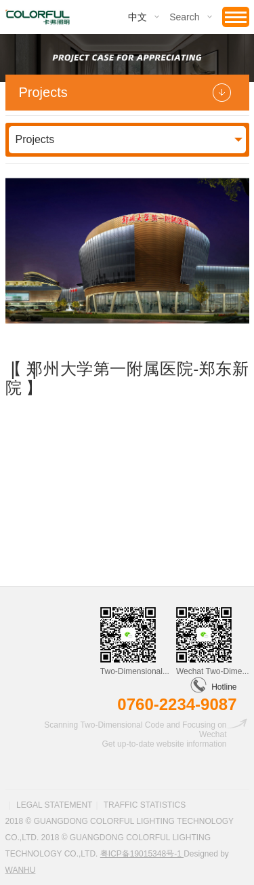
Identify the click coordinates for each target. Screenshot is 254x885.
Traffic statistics (145, 805)
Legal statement (54, 805)
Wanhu (20, 870)
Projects (35, 139)
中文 (137, 17)
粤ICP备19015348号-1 (142, 854)
